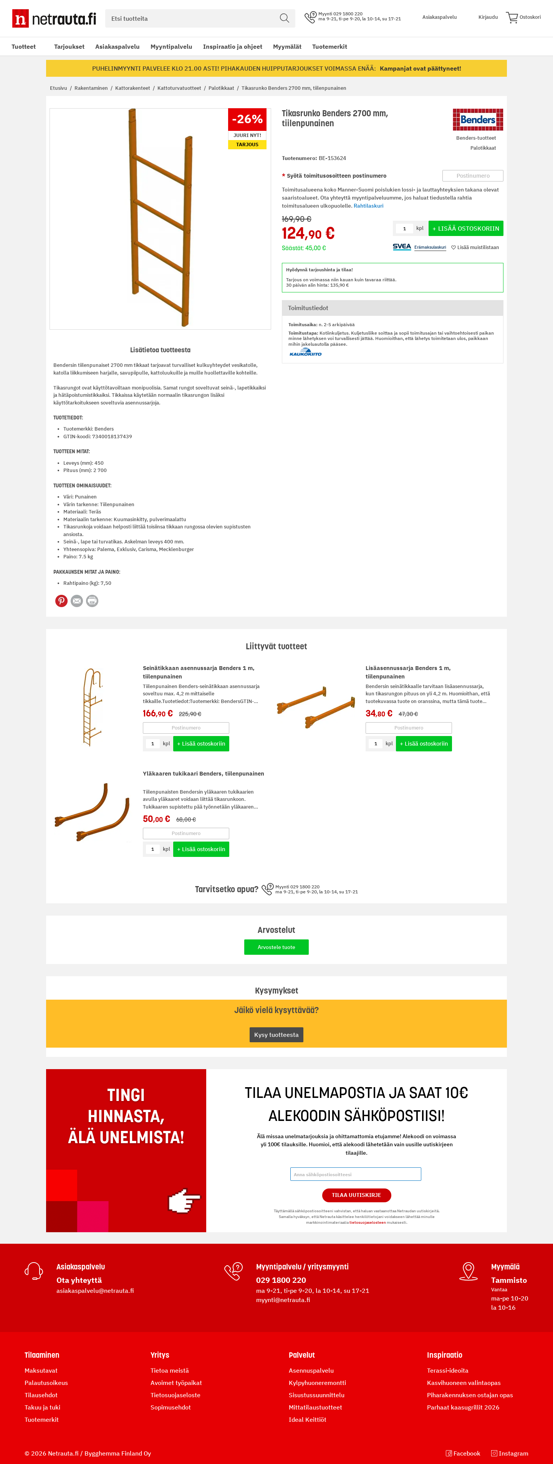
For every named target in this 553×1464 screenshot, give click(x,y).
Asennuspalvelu (311, 1370)
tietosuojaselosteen (367, 1222)
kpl (166, 743)
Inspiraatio (444, 1355)
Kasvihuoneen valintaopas (464, 1382)
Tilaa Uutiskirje (356, 1195)
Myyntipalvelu (171, 46)
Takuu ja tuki (42, 1407)
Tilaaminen (42, 1355)
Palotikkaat (222, 88)
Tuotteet (24, 46)
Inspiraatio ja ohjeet (232, 46)
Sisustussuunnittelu (316, 1395)
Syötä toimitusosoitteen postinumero (335, 175)
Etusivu (59, 88)
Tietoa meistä (170, 1370)
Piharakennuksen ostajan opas (470, 1395)
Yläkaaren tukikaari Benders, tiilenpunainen (203, 773)
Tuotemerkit (329, 46)
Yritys (160, 1355)
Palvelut (302, 1355)
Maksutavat (41, 1370)
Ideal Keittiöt (307, 1419)
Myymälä (505, 1267)
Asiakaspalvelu (117, 46)
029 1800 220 (281, 1280)
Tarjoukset (69, 46)
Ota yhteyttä (79, 1280)
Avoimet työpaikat (176, 1382)
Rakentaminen (92, 88)
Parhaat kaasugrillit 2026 (463, 1407)
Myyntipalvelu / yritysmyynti (302, 1267)
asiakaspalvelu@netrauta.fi (95, 1290)
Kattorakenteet (133, 88)
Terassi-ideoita (448, 1370)
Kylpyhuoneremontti (317, 1382)
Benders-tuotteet (476, 138)
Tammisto (509, 1280)
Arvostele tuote (276, 947)
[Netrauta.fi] (54, 18)
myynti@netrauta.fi (283, 1300)
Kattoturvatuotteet (179, 88)
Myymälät (287, 46)
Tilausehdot (41, 1395)
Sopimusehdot (171, 1407)
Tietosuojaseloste (175, 1395)
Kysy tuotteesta (276, 1034)
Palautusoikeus (46, 1382)
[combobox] (200, 18)
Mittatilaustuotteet (315, 1407)
